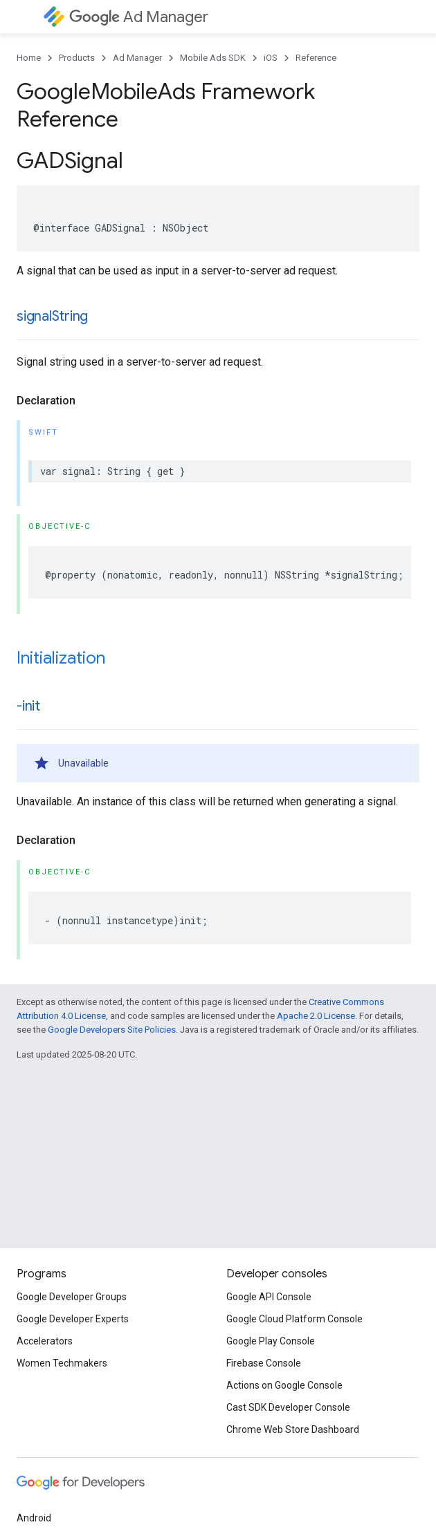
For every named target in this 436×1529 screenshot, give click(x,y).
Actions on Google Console (284, 1385)
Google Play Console (270, 1341)
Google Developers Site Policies (112, 1029)
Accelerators (45, 1341)
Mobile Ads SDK (213, 58)
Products (77, 58)
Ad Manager (138, 17)
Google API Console (268, 1296)
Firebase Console (263, 1363)
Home (29, 58)
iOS (271, 58)
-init (28, 706)
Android (34, 1517)
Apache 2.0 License (316, 1016)
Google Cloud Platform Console (294, 1318)
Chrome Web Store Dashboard (292, 1429)
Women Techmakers (62, 1363)
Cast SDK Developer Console (288, 1407)
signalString (52, 316)
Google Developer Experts (73, 1318)
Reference (316, 58)
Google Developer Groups (72, 1296)
